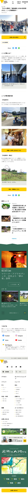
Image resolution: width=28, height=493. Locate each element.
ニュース (3, 6)
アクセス (3, 377)
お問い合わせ (5, 419)
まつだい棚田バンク (20, 398)
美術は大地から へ (14, 313)
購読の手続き (19, 410)
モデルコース (5, 391)
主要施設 (18, 389)
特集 (7, 479)
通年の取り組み (6, 412)
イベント (3, 382)
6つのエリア (18, 387)
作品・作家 (4, 396)
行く (2, 385)
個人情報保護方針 (19, 416)
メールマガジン (19, 408)
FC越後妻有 (18, 400)
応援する (17, 396)
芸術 (15, 479)
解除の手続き (19, 412)
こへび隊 (18, 402)
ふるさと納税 (19, 404)
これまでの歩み (6, 410)
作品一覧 (4, 398)
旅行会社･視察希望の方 (8, 423)
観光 (22, 479)
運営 (19, 483)
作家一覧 (4, 400)
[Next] (25, 313)
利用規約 (18, 414)
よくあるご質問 (6, 425)
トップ (2, 358)
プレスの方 (5, 421)
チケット (4, 387)
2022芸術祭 (5, 42)
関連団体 (4, 414)
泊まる (17, 393)
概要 (2, 408)
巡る (16, 385)
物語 (11, 483)
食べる (17, 391)
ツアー (4, 389)
